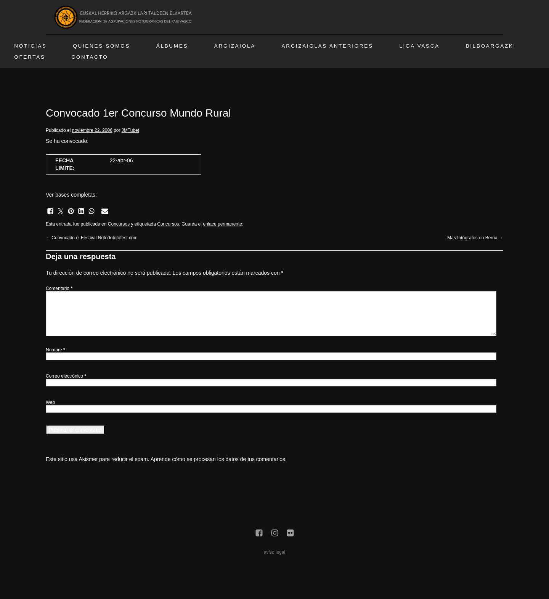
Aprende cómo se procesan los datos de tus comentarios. (219, 459)
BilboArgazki (491, 46)
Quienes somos (101, 46)
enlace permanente (222, 224)
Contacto (89, 57)
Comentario (59, 288)
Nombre (55, 349)
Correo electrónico (66, 376)
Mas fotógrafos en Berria (475, 237)
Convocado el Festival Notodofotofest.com (92, 237)
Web (50, 402)
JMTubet (130, 130)
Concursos (119, 224)
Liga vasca (419, 46)
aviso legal (274, 552)
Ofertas (29, 57)
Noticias (30, 46)
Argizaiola (234, 46)
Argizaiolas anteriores (327, 46)
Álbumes (172, 46)
